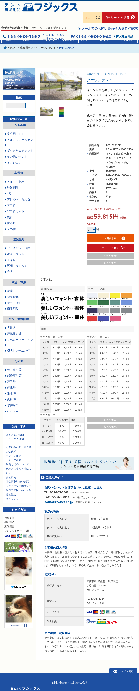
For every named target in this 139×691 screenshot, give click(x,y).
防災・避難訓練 (19, 310)
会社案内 (11, 468)
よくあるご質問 (15, 425)
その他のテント (15, 148)
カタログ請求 (128, 19)
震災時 (10, 373)
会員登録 (105, 683)
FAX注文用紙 (124, 27)
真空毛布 (69, 39)
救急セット (107, 39)
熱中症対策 (13, 361)
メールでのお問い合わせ (99, 19)
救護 (8, 282)
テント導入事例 (15, 430)
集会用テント (11, 39)
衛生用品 (11, 300)
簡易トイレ (88, 39)
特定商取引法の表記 (17, 472)
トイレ (10, 251)
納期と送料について (17, 455)
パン (8, 184)
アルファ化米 (14, 173)
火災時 (10, 390)
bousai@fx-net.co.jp (58, 493)
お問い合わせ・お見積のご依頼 (69, 673)
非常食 (49, 39)
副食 (8, 208)
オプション (13, 154)
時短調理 (11, 178)
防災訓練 (126, 39)
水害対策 (11, 396)
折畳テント (30, 39)
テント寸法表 (13, 451)
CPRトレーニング (17, 342)
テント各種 (19, 116)
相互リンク (12, 490)
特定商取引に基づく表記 (85, 683)
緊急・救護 (19, 273)
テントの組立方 (15, 447)
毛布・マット (14, 245)
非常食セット (14, 202)
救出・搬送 (13, 294)
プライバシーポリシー (18, 477)
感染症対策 (13, 367)
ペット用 (11, 402)
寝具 (8, 263)
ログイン (119, 683)
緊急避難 (11, 288)
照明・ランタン (15, 257)
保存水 (10, 214)
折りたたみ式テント (18, 142)
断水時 (10, 384)
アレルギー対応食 (17, 190)
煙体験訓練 (13, 325)
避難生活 (19, 231)
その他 (10, 220)
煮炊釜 (10, 319)
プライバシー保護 (17, 239)
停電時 (10, 378)
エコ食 (10, 196)
